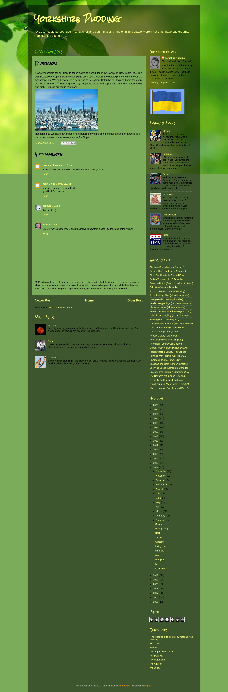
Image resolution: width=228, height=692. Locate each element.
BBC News (155, 643)
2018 (156, 440)
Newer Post (43, 300)
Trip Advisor (156, 664)
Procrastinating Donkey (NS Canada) (168, 352)
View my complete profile (162, 82)
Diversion (160, 568)
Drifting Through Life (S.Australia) (166, 279)
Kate (45, 224)
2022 (156, 423)
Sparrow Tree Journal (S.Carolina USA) (170, 372)
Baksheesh (168, 194)
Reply (45, 174)
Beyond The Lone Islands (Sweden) (168, 271)
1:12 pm (67, 165)
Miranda (159, 550)
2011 (156, 575)
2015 (156, 454)
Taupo (158, 537)
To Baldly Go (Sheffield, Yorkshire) (167, 380)
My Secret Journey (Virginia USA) (167, 327)
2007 (156, 593)
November (161, 475)
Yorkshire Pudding (77, 19)
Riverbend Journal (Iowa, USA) (165, 360)
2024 (156, 414)
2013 (156, 463)
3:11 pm (56, 206)
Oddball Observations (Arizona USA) (168, 347)
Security (159, 524)
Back (157, 533)
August (160, 489)
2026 (156, 405)
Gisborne (160, 542)
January (160, 520)
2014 (156, 458)
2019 (156, 436)
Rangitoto (160, 559)
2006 (156, 597)
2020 (156, 432)
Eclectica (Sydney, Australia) (164, 287)
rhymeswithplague (53, 165)
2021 (156, 427)
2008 (156, 588)
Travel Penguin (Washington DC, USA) (169, 384)
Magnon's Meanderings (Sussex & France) (171, 323)
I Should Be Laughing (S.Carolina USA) (170, 315)
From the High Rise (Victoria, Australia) (169, 295)
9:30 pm (52, 224)
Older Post (134, 300)
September (162, 484)
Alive (157, 555)
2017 (156, 445)
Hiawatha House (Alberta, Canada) (167, 307)
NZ (156, 564)
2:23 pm (68, 184)
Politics (166, 174)
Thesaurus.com (157, 659)
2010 (156, 579)
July (158, 493)
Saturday (167, 154)
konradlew (124, 685)
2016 (156, 449)
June (159, 498)
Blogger (147, 685)
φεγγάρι (52, 325)
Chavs (51, 341)
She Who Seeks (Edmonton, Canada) (169, 368)
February (161, 515)
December (161, 471)
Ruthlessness (169, 214)
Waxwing (52, 357)
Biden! (166, 235)
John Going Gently (53, 184)
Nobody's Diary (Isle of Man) (164, 335)
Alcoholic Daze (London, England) (167, 267)
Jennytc (47, 206)
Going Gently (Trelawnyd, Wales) (166, 299)
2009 (156, 584)
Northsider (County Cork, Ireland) (166, 344)
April (158, 507)
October (160, 480)
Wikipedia (154, 667)
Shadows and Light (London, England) (169, 364)
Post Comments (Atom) (61, 307)
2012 (156, 467)
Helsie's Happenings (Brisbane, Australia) (170, 303)
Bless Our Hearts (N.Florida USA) (167, 275)
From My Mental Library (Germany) (167, 291)
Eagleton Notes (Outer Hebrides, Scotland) (171, 283)
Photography (161, 528)
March (159, 511)
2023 (156, 418)
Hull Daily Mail (157, 655)
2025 (156, 409)
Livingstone (161, 546)
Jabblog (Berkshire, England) (164, 319)
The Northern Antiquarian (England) (168, 376)
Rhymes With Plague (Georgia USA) (168, 356)
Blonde (166, 131)
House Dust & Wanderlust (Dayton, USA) (170, 311)
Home (89, 300)
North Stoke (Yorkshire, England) (166, 339)
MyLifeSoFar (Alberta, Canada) (165, 331)
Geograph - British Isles (161, 651)
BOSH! (153, 647)
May (158, 502)
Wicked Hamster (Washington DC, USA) (170, 388)
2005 (156, 602)
